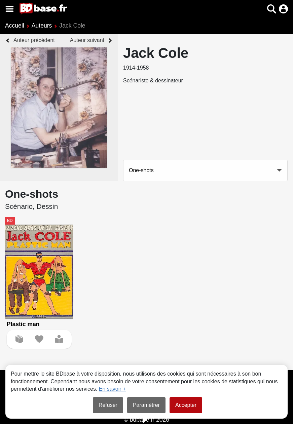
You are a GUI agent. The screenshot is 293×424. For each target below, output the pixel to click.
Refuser (108, 405)
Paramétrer (146, 405)
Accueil (14, 25)
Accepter (185, 405)
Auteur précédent (34, 40)
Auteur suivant (87, 40)
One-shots (141, 170)
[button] (271, 8)
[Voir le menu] (9, 8)
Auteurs (42, 25)
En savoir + (112, 389)
